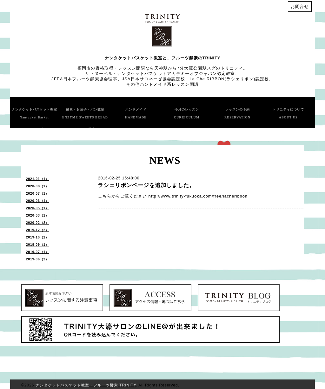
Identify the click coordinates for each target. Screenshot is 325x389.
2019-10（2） (37, 237)
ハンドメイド (136, 113)
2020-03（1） (37, 215)
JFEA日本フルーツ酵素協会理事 (84, 79)
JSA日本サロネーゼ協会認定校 (153, 79)
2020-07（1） (37, 193)
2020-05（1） (37, 208)
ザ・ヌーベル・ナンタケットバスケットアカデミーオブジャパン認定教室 (160, 73)
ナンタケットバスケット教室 (34, 113)
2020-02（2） (37, 223)
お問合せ (300, 6)
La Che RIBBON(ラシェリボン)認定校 (229, 79)
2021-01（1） (37, 179)
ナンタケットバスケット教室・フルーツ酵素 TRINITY (86, 385)
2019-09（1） (37, 244)
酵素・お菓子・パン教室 (85, 113)
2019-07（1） (37, 252)
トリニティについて (288, 113)
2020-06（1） (37, 201)
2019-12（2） (37, 230)
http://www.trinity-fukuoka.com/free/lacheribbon (198, 196)
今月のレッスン (187, 113)
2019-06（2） (37, 259)
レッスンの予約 (237, 113)
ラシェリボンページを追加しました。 (146, 185)
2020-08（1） (37, 186)
